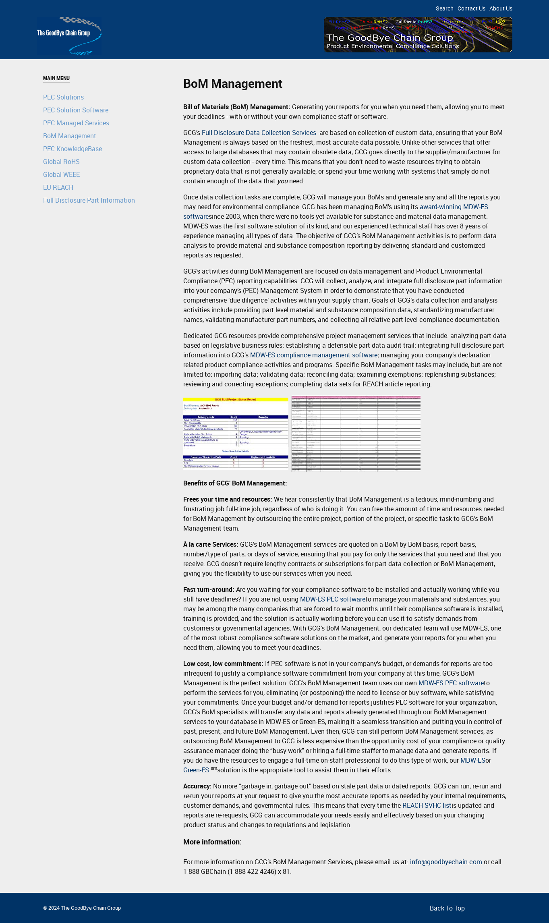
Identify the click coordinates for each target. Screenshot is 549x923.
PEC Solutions (63, 97)
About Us (500, 8)
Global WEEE (61, 174)
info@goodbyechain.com (446, 861)
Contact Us (471, 8)
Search (445, 8)
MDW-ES (472, 760)
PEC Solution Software (75, 110)
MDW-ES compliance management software (313, 355)
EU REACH (58, 187)
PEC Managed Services (76, 122)
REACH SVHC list (427, 805)
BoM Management (69, 135)
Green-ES (196, 769)
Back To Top (447, 908)
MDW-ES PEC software (332, 599)
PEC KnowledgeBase (72, 148)
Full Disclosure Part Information (89, 200)
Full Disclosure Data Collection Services (259, 132)
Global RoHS (61, 161)
